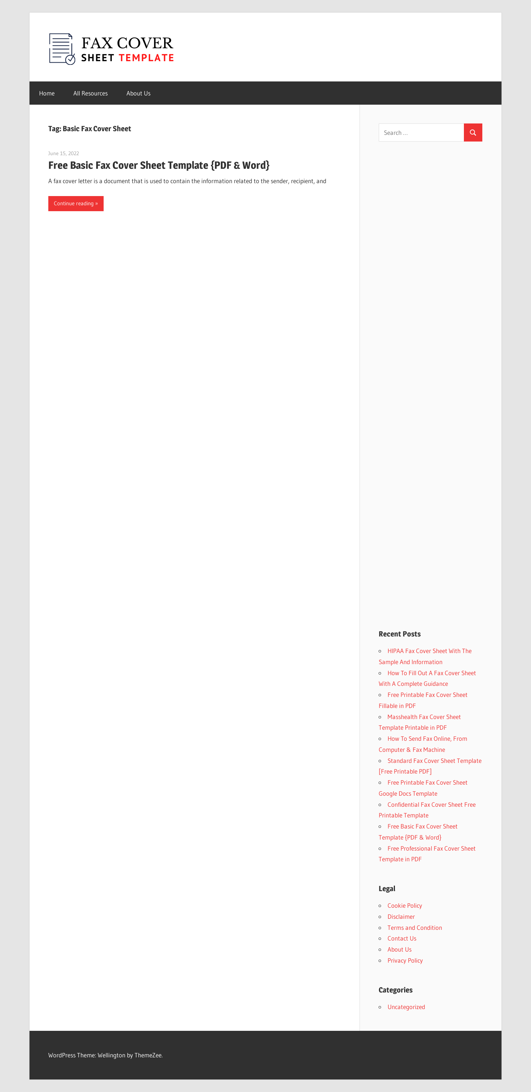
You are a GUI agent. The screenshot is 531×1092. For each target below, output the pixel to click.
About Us (138, 93)
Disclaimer (401, 916)
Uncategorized (406, 1007)
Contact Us (402, 938)
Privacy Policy (405, 960)
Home (47, 93)
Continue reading (74, 203)
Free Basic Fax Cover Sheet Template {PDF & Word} (159, 165)
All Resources (90, 93)
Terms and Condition (415, 927)
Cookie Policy (405, 905)
